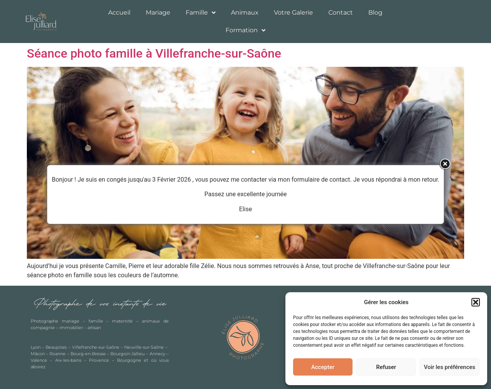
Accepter (322, 367)
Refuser (386, 367)
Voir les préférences (449, 367)
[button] (475, 302)
